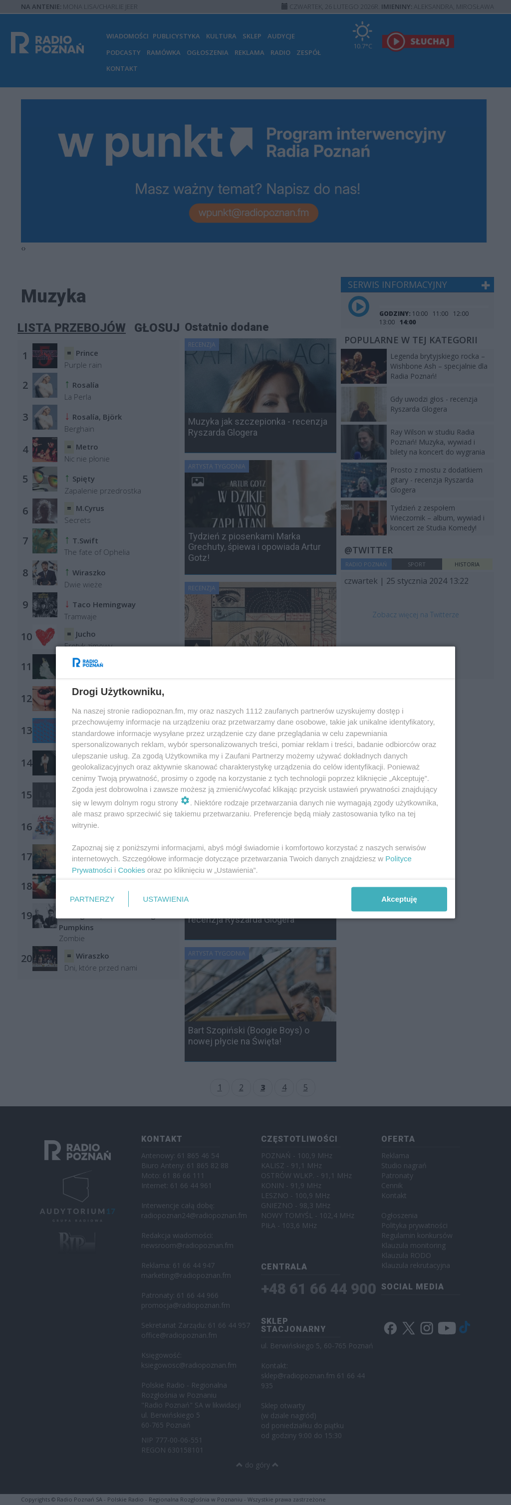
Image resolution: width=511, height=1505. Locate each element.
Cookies (131, 869)
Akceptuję (399, 899)
